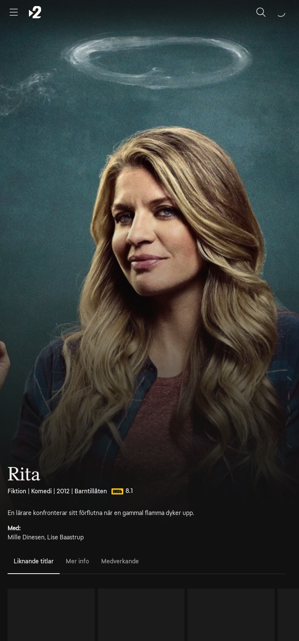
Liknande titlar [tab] (34, 561)
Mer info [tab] (77, 561)
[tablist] (146, 562)
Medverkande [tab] (120, 561)
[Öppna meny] (14, 12)
